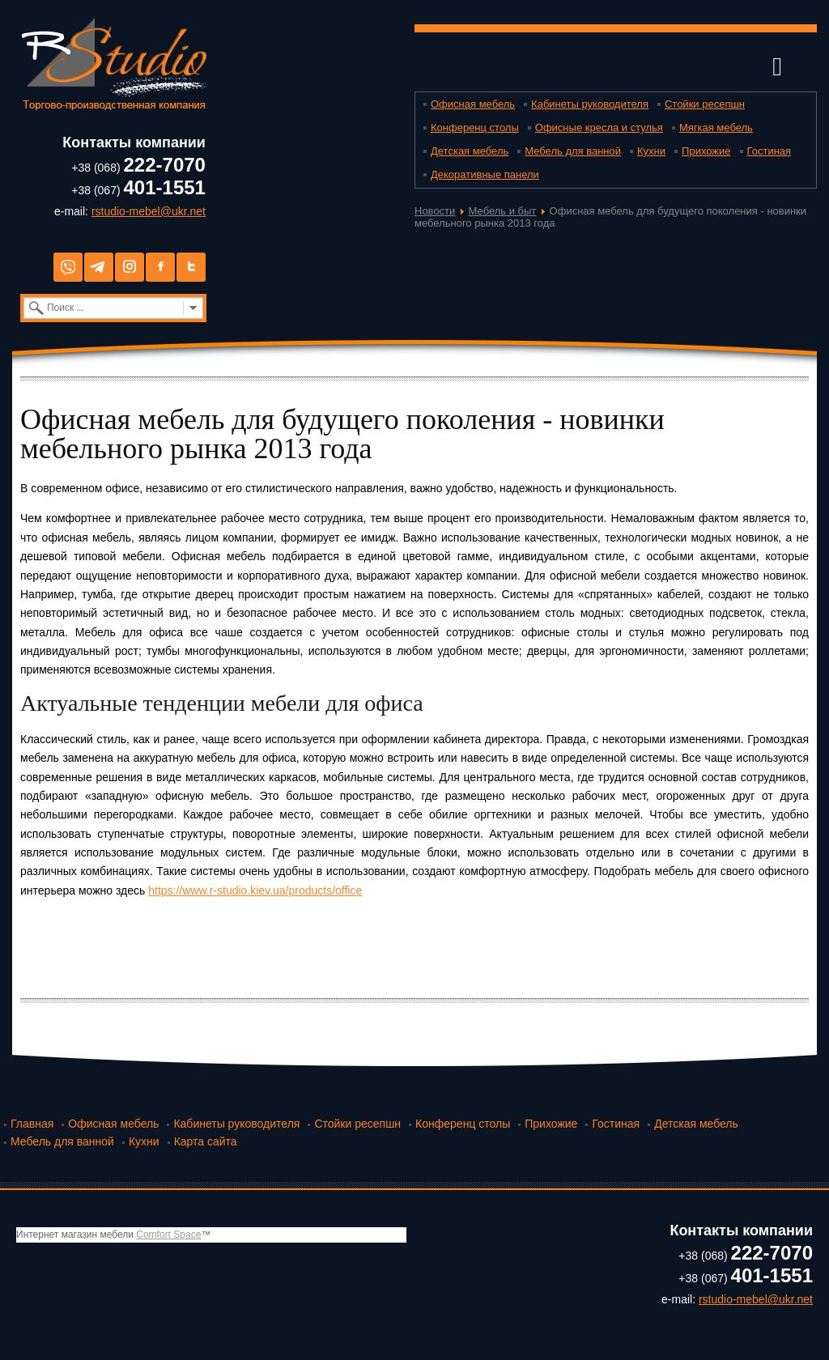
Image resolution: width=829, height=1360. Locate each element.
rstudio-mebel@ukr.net (148, 211)
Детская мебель (469, 151)
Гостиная (769, 151)
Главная (32, 1123)
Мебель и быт (503, 211)
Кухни (651, 151)
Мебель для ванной (573, 151)
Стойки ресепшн (705, 104)
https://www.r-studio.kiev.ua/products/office (255, 890)
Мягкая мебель (716, 127)
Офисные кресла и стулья (599, 127)
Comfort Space (168, 1234)
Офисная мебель (473, 104)
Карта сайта (205, 1141)
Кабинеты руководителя (589, 104)
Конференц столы (475, 127)
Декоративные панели (485, 174)
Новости (434, 211)
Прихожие (706, 151)
